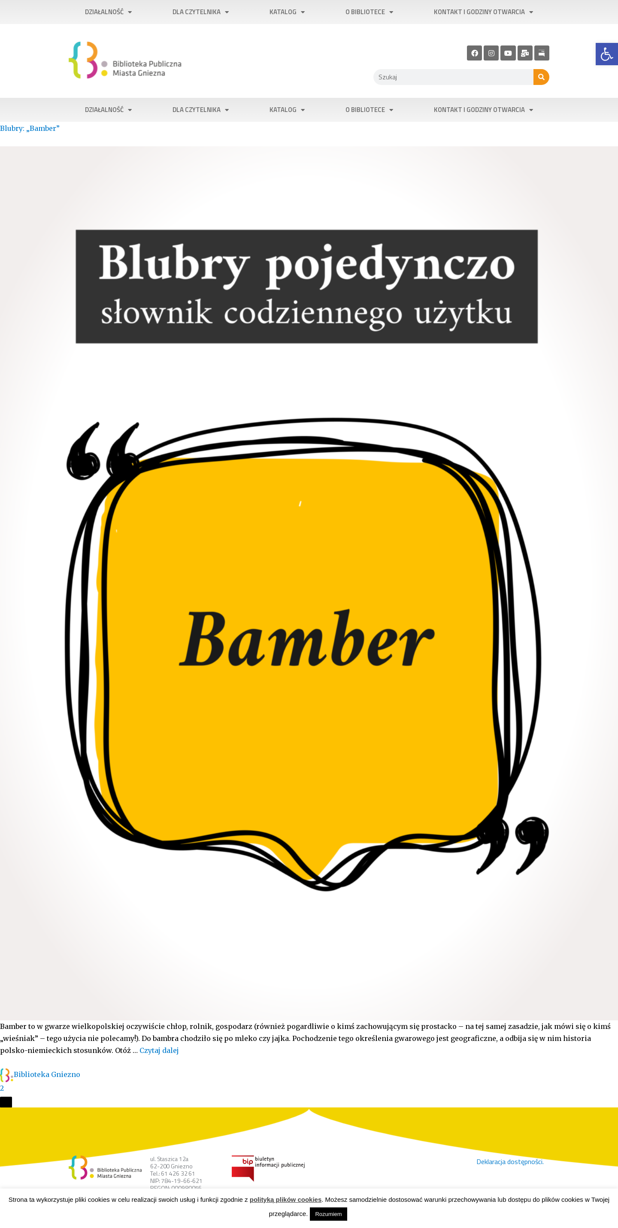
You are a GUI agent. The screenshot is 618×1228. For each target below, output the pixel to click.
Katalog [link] (287, 12)
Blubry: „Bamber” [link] (30, 128)
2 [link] (2, 1088)
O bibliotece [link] (369, 12)
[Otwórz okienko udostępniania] (6, 1102)
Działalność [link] (108, 12)
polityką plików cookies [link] (286, 1199)
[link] (607, 54)
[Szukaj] (541, 77)
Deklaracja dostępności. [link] (510, 1161)
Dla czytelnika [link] (201, 12)
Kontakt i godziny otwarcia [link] (483, 12)
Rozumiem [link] (328, 1214)
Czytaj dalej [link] (159, 1050)
